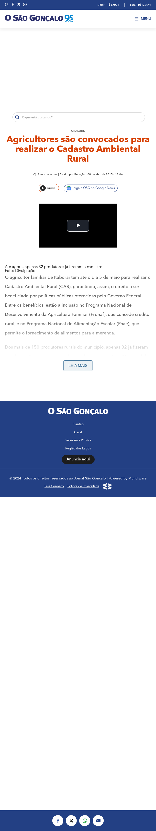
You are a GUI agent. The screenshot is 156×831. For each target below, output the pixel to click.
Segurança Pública (78, 396)
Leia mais (77, 322)
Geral (78, 388)
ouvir (47, 188)
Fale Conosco (54, 442)
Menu (143, 19)
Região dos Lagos (78, 404)
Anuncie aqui (78, 415)
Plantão (78, 380)
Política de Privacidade (83, 442)
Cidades (78, 131)
